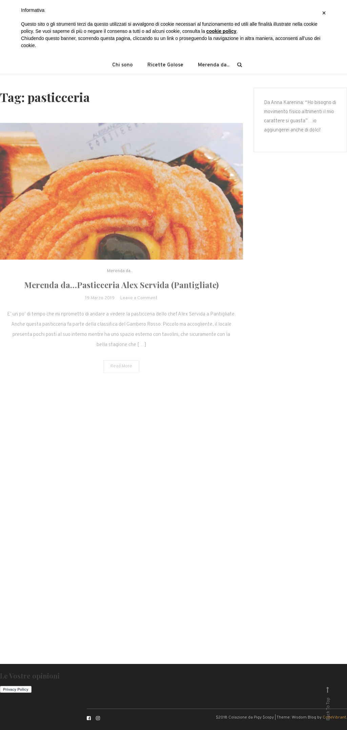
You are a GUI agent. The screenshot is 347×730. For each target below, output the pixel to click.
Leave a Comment (139, 304)
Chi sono (122, 65)
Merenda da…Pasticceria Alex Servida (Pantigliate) (121, 291)
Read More (121, 372)
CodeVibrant (334, 717)
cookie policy (221, 31)
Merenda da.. (213, 65)
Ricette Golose (165, 65)
